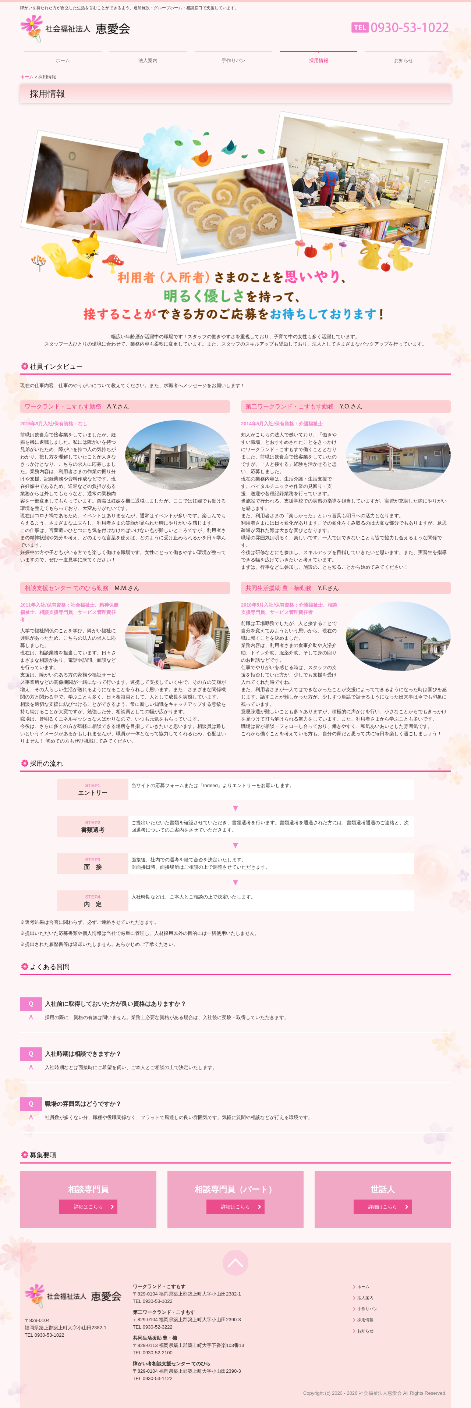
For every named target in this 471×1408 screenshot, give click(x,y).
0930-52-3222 (158, 1327)
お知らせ (403, 60)
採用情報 (318, 60)
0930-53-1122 (158, 1378)
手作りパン (233, 60)
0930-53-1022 (49, 1335)
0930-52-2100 (158, 1352)
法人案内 (147, 60)
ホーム (63, 60)
